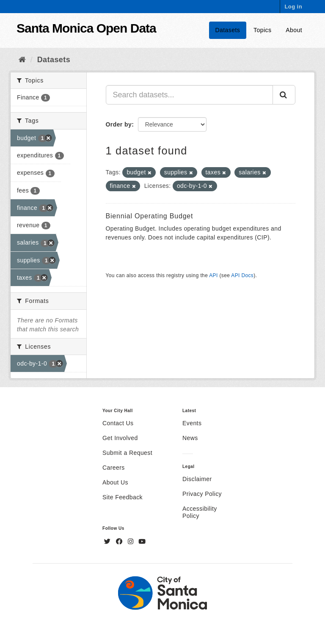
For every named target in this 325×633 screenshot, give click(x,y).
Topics (262, 30)
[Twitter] (108, 542)
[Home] (22, 59)
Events (191, 423)
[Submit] (284, 95)
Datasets (227, 30)
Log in (293, 6)
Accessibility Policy (199, 512)
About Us (115, 482)
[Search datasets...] (189, 95)
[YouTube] (142, 542)
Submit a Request (127, 452)
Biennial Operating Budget (149, 216)
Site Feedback (122, 497)
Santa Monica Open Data (86, 28)
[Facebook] (120, 542)
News (190, 438)
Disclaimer (197, 479)
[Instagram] (131, 542)
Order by (119, 124)
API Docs (242, 275)
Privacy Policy (202, 493)
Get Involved (120, 438)
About (294, 30)
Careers (113, 467)
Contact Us (117, 423)
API (213, 275)
